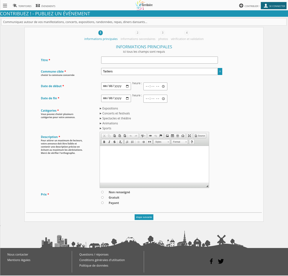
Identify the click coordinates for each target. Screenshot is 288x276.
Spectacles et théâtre (116, 119)
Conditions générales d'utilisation (102, 260)
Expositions (110, 109)
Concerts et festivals (116, 114)
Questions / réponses (94, 255)
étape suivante (144, 217)
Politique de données (93, 266)
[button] (104, 136)
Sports (106, 129)
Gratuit (114, 198)
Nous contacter (17, 255)
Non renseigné (119, 193)
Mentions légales (18, 260)
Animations (110, 124)
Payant (114, 203)
